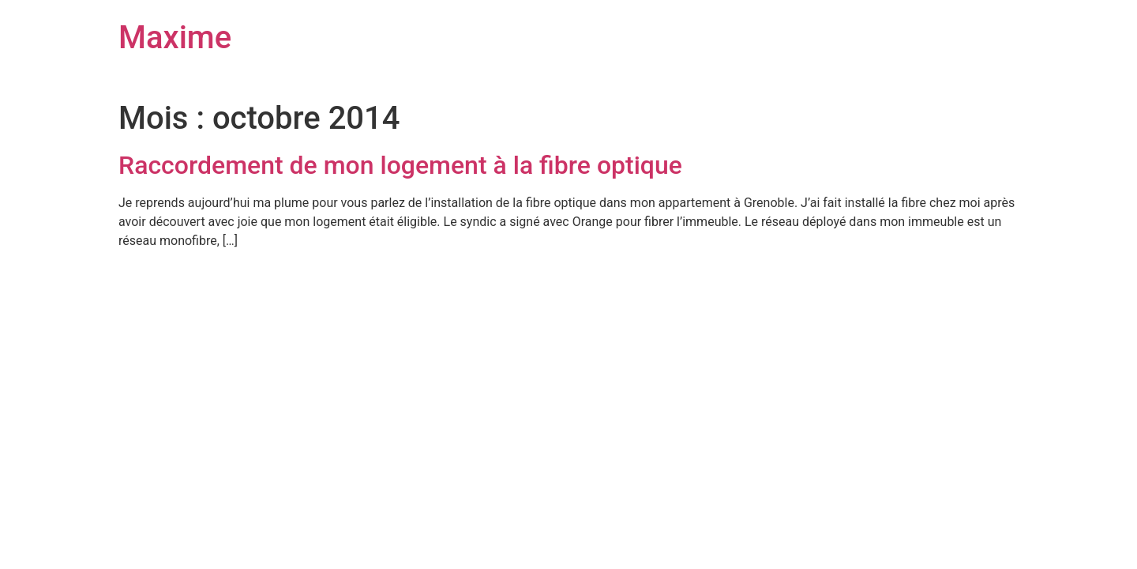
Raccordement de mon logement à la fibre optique (400, 165)
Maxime (174, 37)
